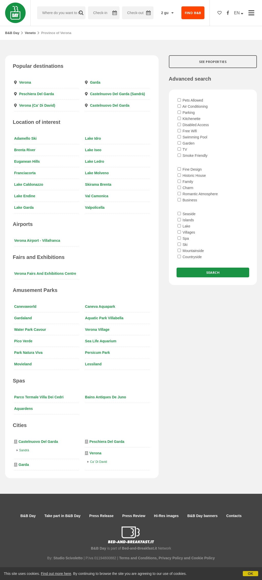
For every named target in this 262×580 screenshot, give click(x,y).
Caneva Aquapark (100, 306)
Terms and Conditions (138, 558)
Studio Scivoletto (68, 558)
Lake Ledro (94, 161)
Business (187, 200)
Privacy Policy (171, 558)
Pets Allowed (190, 100)
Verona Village (97, 329)
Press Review (133, 516)
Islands (186, 220)
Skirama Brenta (98, 184)
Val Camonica (96, 196)
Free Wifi (187, 131)
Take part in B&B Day (63, 516)
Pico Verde (23, 341)
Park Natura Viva (28, 353)
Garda (95, 82)
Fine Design (190, 169)
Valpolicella (94, 207)
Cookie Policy (203, 558)
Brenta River (24, 150)
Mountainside (191, 251)
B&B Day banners (202, 516)
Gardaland (23, 318)
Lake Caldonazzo (28, 184)
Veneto (30, 33)
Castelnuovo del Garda (109, 105)
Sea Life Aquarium (100, 341)
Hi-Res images (166, 516)
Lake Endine (24, 196)
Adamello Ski (25, 138)
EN (239, 13)
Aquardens (23, 409)
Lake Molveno (97, 173)
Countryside (190, 257)
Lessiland (93, 364)
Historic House (192, 175)
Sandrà (24, 450)
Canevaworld (25, 306)
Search (213, 272)
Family (185, 182)
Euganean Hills (27, 161)
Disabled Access (193, 125)
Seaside (186, 214)
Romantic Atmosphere (198, 194)
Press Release (101, 516)
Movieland (22, 364)
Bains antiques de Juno (105, 397)
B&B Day (12, 33)
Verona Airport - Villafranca (37, 240)
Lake (184, 226)
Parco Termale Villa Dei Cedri (38, 397)
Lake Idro (93, 138)
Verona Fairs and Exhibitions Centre (45, 273)
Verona (25, 82)
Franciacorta (25, 173)
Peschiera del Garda (36, 94)
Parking (186, 113)
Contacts (234, 516)
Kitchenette (189, 119)
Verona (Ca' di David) (37, 105)
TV (182, 149)
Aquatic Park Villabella (104, 318)
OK (250, 574)
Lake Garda (24, 207)
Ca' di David (98, 462)
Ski (183, 245)
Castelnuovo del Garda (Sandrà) (117, 94)
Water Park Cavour (30, 329)
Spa (183, 238)
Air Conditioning (193, 106)
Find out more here (56, 574)
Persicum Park (97, 353)
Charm (185, 188)
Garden (186, 143)
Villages (186, 232)
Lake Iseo (93, 150)
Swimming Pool (192, 137)
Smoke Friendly (193, 156)
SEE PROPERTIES (213, 61)
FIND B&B (193, 12)
